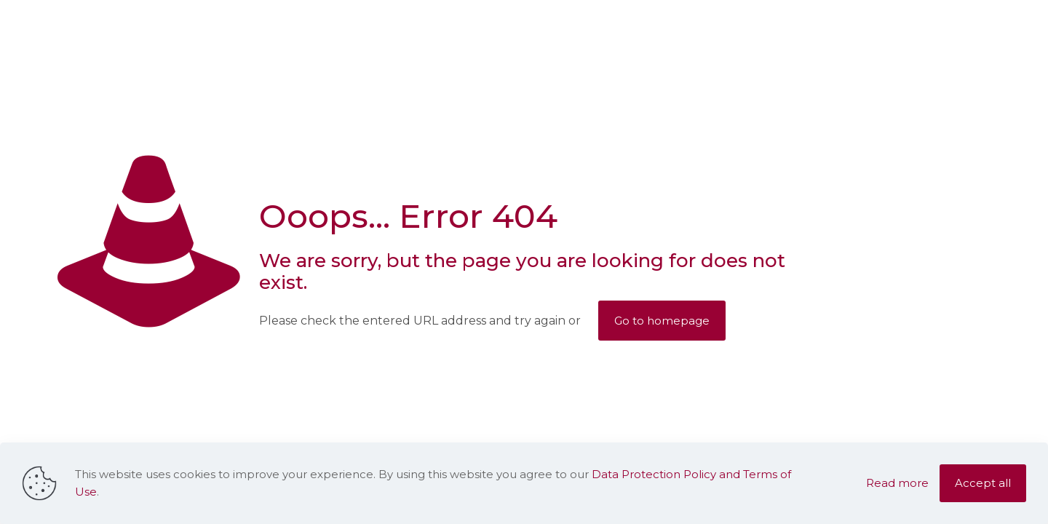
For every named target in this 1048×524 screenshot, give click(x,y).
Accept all (983, 483)
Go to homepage (662, 321)
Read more (897, 483)
